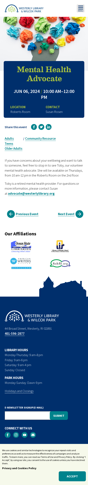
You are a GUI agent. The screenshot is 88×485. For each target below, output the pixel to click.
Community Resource (40, 138)
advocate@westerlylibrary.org (31, 193)
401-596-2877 (15, 333)
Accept (72, 477)
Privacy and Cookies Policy (19, 468)
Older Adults (13, 148)
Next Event (66, 214)
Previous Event (27, 214)
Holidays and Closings (19, 391)
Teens (9, 143)
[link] (34, 127)
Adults (9, 138)
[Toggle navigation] (80, 8)
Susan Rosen (54, 112)
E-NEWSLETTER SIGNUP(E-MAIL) (24, 407)
